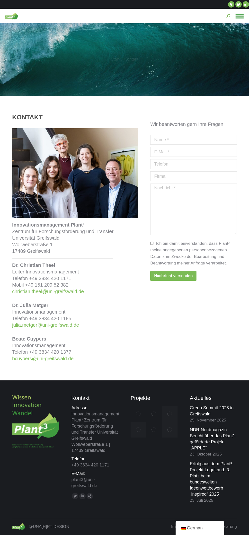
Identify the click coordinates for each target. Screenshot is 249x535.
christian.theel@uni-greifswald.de (48, 291)
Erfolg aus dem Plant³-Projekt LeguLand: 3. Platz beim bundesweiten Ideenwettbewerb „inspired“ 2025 (211, 479)
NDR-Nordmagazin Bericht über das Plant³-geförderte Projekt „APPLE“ (213, 438)
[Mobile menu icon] (239, 16)
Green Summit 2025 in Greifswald (212, 410)
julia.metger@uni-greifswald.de (45, 325)
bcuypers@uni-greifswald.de (43, 358)
